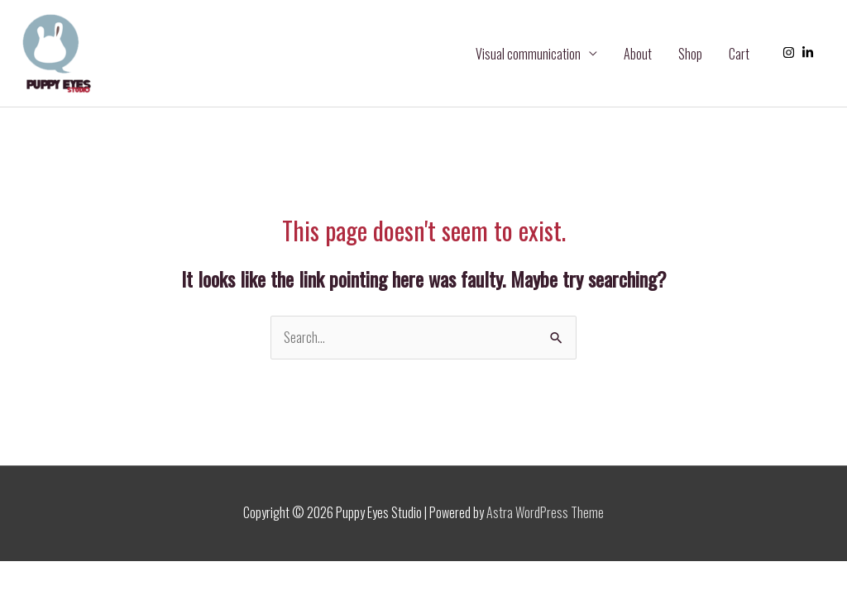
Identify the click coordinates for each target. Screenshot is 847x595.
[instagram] (790, 52)
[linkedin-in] (810, 52)
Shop (690, 54)
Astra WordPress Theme (545, 512)
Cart (739, 54)
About (638, 54)
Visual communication (528, 54)
